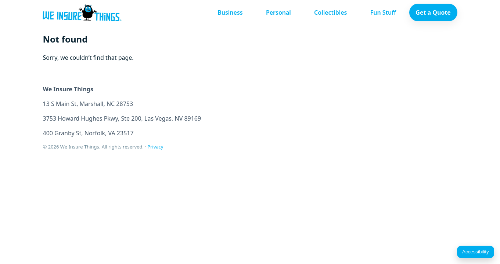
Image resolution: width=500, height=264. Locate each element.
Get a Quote (433, 12)
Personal (278, 12)
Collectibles (330, 12)
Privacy (155, 146)
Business (230, 12)
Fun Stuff (383, 12)
